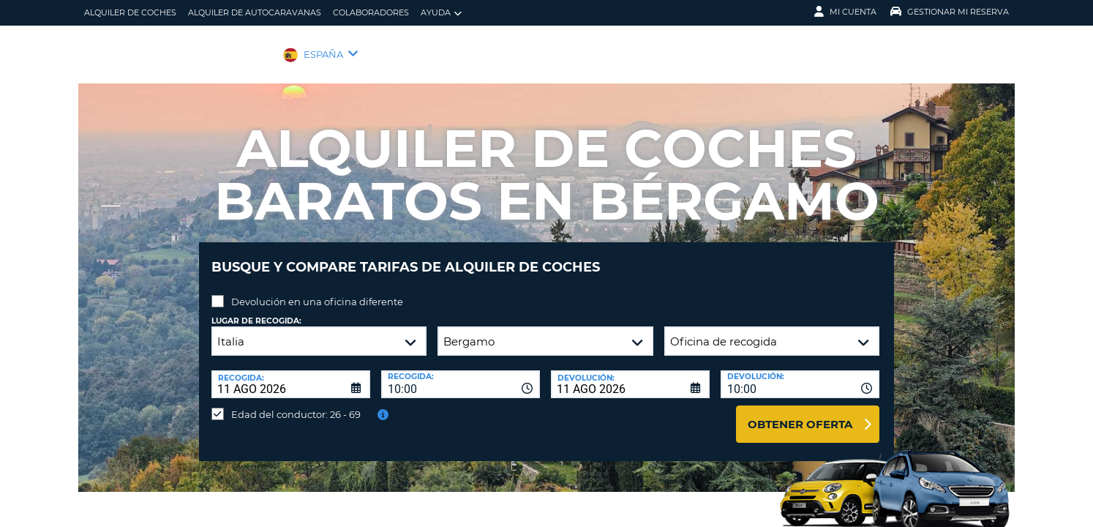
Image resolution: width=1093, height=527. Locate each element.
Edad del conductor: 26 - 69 (296, 403)
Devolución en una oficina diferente (317, 290)
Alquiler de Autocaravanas (254, 12)
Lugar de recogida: (256, 310)
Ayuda (441, 12)
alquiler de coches (130, 12)
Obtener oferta (800, 413)
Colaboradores (371, 12)
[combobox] (460, 373)
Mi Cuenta (845, 12)
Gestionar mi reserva (949, 12)
